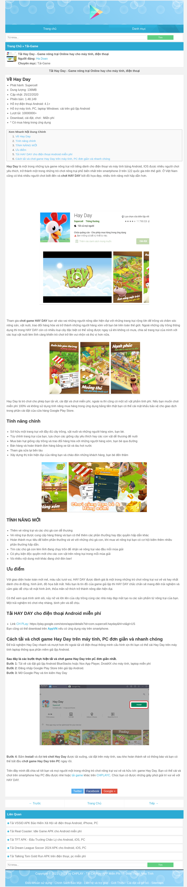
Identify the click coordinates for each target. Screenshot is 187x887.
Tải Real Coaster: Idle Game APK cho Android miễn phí (44, 831)
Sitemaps (157, 882)
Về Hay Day (23, 136)
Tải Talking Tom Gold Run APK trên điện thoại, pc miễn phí (46, 856)
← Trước (35, 803)
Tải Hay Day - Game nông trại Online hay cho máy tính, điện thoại (94, 70)
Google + (109, 791)
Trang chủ (50, 28)
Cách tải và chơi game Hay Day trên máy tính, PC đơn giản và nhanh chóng (63, 158)
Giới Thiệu (118, 882)
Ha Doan (42, 58)
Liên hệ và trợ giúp (96, 882)
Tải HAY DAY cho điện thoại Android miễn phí (44, 154)
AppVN (52, 628)
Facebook (92, 791)
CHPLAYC (103, 775)
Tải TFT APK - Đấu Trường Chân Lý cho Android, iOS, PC (46, 839)
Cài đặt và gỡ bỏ (138, 882)
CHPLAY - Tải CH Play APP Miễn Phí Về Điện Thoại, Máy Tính (112, 873)
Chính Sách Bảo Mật (68, 882)
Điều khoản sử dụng (38, 882)
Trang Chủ (94, 803)
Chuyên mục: (27, 63)
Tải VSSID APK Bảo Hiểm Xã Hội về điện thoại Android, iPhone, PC (52, 823)
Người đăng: (26, 58)
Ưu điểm (21, 149)
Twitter (77, 791)
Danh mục (139, 28)
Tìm (160, 37)
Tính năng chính (26, 140)
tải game (77, 775)
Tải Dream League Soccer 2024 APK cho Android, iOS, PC (46, 847)
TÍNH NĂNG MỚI (26, 145)
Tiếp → (154, 803)
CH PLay (22, 623)
